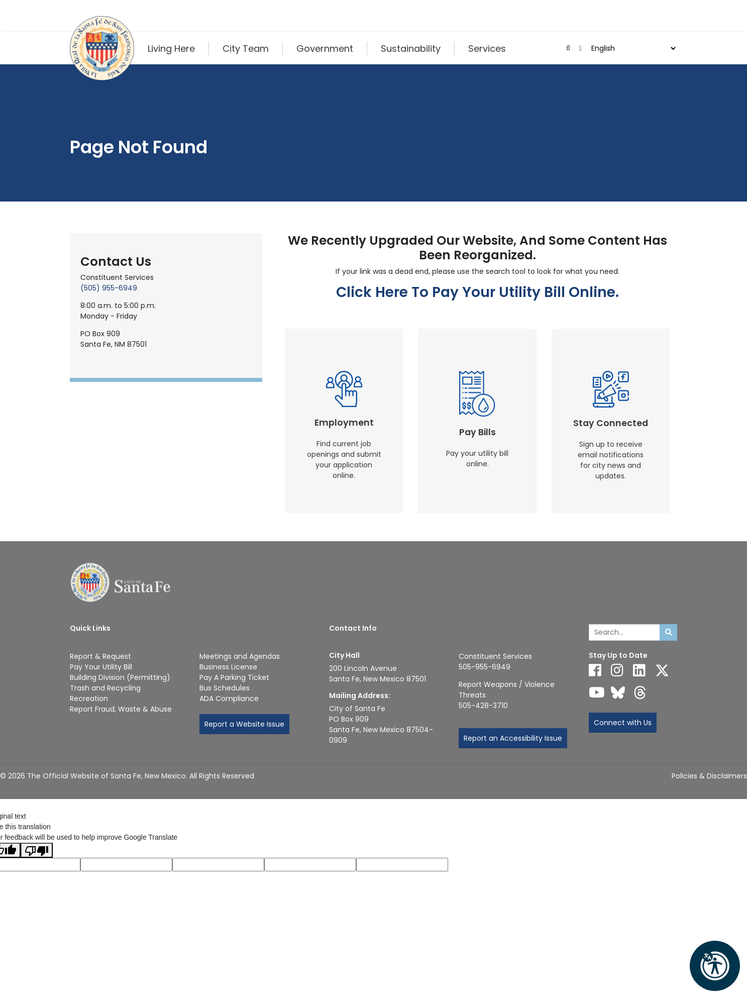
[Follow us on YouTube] (597, 692)
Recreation (89, 698)
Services (487, 48)
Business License (228, 667)
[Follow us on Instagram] (617, 670)
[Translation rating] (402, 864)
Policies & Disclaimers (709, 776)
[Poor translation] (37, 850)
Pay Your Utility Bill (101, 667)
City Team (246, 48)
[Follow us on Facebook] (595, 670)
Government (324, 48)
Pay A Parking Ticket (234, 677)
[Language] (632, 48)
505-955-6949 (484, 667)
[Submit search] (668, 632)
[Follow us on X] (662, 670)
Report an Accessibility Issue (513, 738)
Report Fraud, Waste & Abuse (121, 709)
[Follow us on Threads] (640, 692)
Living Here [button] (171, 48)
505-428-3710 (483, 706)
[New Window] (344, 421)
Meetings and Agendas (239, 656)
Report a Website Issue (244, 724)
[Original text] (218, 864)
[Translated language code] (126, 864)
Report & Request (100, 656)
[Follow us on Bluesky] (618, 692)
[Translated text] (310, 864)
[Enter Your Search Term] (625, 632)
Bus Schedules (224, 688)
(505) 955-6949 (108, 288)
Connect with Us (623, 723)
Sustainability (411, 48)
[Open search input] (568, 48)
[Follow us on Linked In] (639, 670)
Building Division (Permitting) (120, 677)
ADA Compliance (229, 698)
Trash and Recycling (105, 688)
